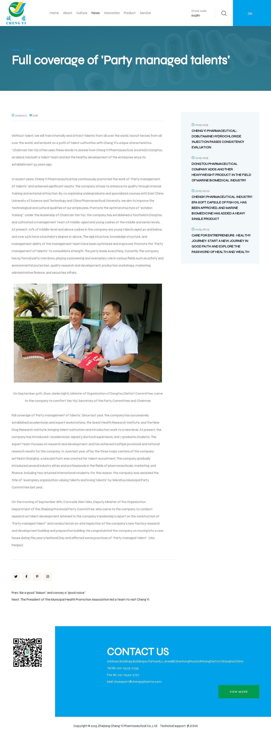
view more (239, 691)
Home (54, 13)
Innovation (112, 13)
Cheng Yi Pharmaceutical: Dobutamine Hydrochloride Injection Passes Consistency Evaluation (218, 139)
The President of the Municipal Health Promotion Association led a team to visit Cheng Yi (84, 599)
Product (130, 13)
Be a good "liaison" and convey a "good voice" (53, 593)
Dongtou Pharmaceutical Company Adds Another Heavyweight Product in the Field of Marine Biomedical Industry (221, 172)
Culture (81, 13)
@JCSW (192, 726)
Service (145, 13)
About (67, 13)
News (95, 13)
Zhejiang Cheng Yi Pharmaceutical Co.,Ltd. (128, 726)
